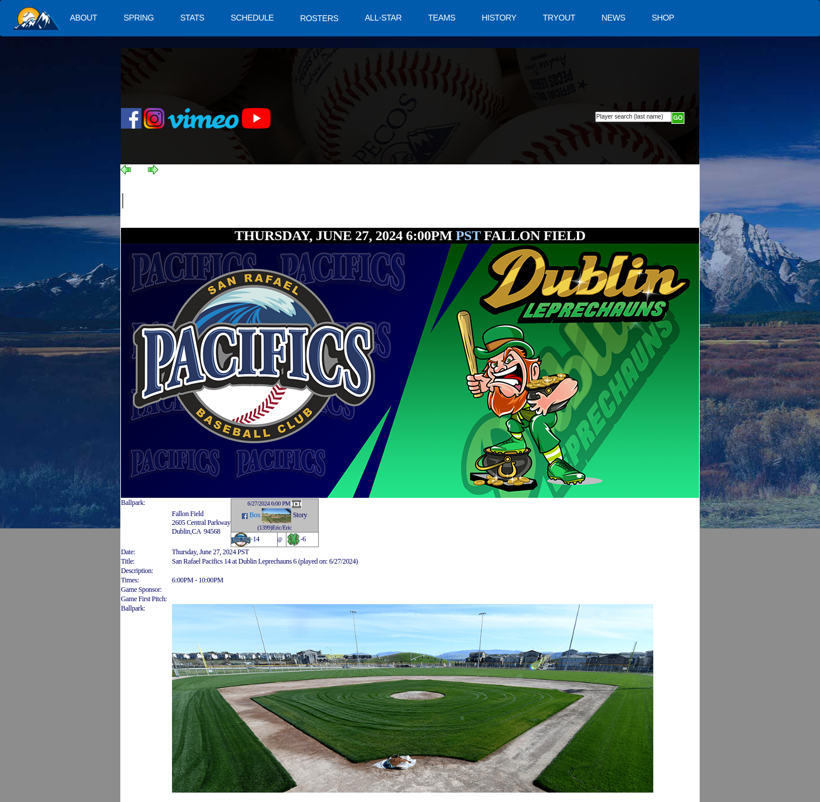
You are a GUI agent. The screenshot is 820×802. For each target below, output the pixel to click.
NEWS (614, 17)
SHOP (663, 17)
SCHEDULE (252, 17)
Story (300, 515)
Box (255, 515)
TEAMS (441, 17)
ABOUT (83, 17)
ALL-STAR (383, 17)
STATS (192, 17)
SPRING (138, 17)
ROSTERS (319, 18)
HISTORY (499, 17)
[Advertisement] (336, 200)
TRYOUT (559, 17)
